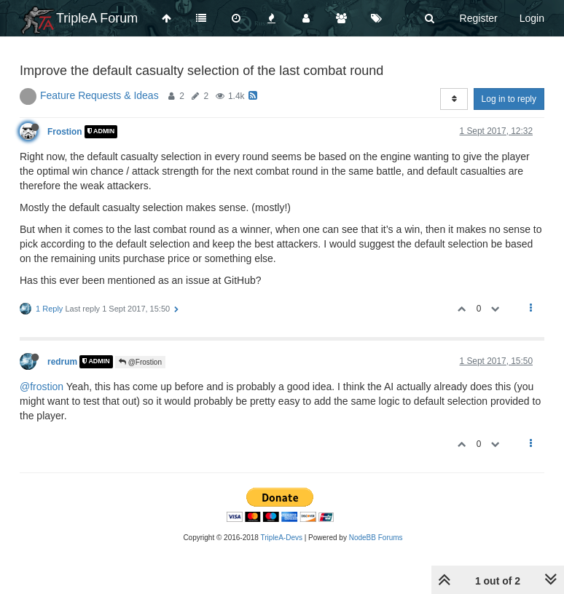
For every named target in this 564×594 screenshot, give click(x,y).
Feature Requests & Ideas (99, 95)
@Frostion (140, 362)
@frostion (41, 386)
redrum (62, 362)
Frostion (64, 132)
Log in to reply (509, 99)
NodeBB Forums (376, 538)
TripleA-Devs (281, 538)
